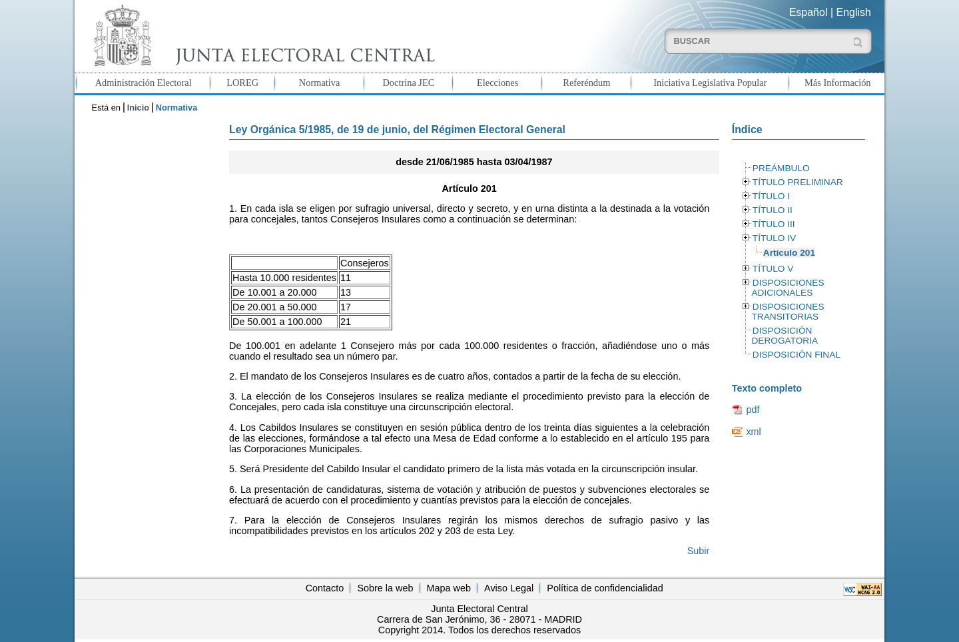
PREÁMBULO (781, 168)
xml (753, 431)
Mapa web (449, 588)
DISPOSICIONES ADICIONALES (787, 288)
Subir (698, 550)
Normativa (319, 82)
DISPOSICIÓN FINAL (796, 355)
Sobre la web (385, 588)
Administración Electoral (143, 82)
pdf (752, 409)
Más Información (837, 82)
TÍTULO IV (774, 238)
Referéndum (586, 82)
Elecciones (497, 82)
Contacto (325, 588)
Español (808, 12)
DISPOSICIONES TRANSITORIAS (787, 312)
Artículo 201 (789, 253)
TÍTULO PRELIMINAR (798, 182)
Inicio (138, 108)
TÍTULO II (773, 210)
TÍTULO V (773, 269)
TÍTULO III (774, 224)
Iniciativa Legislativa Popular (710, 82)
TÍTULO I (771, 196)
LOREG (242, 82)
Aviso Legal (508, 588)
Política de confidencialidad (605, 588)
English (853, 12)
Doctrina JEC (408, 82)
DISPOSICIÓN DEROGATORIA (784, 336)
